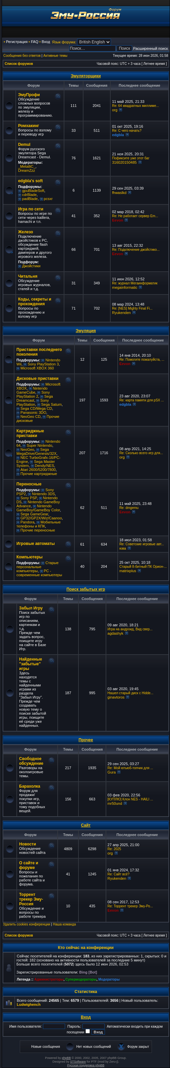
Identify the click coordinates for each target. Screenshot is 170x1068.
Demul (24, 144)
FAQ (34, 42)
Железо (25, 232)
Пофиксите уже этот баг (130, 158)
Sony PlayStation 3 (43, 364)
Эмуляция (86, 330)
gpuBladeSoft (33, 191)
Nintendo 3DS (43, 494)
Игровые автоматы (35, 543)
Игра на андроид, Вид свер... (130, 629)
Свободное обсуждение (31, 761)
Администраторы (48, 979)
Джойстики (31, 266)
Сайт (86, 825)
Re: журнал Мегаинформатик (135, 283)
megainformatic (124, 287)
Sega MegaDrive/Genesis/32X (36, 451)
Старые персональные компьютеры (37, 567)
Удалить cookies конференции (26, 924)
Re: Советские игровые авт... (141, 544)
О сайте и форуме (28, 865)
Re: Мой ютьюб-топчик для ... (130, 768)
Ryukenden (121, 313)
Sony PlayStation (32, 402)
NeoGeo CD (30, 416)
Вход (46, 42)
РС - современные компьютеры (39, 573)
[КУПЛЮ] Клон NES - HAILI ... (130, 799)
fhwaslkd (119, 193)
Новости (27, 844)
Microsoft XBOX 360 (37, 368)
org (114, 110)
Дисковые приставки (37, 378)
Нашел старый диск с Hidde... (131, 693)
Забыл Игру (31, 608)
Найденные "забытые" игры (30, 664)
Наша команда (64, 924)
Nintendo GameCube (32, 390)
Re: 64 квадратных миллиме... (135, 106)
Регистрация (16, 42)
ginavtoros (116, 697)
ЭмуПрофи (29, 94)
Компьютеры (29, 557)
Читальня (28, 276)
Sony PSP (28, 498)
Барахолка (29, 786)
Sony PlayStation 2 (33, 394)
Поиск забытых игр (85, 589)
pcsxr (48, 199)
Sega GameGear (34, 514)
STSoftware (78, 1061)
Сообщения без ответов (22, 55)
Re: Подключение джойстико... (136, 249)
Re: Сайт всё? (119, 874)
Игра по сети (30, 209)
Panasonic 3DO (33, 412)
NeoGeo (27, 449)
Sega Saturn (51, 404)
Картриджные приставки (30, 433)
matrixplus (127, 571)
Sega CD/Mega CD (36, 408)
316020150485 (124, 162)
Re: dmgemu (128, 508)
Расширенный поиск (150, 48)
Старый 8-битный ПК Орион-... (143, 566)
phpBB (66, 1058)
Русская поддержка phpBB (85, 1065)
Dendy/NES (44, 466)
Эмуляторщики (86, 76)
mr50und (115, 803)
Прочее (85, 740)
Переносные (29, 484)
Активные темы (55, 55)
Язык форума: (64, 42)
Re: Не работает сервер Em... (135, 216)
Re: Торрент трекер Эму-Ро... (130, 906)
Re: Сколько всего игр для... (141, 453)
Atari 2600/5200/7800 (38, 470)
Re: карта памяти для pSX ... (141, 400)
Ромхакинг (28, 125)
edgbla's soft (30, 181)
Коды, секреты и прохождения (34, 301)
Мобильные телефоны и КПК (38, 524)
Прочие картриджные (38, 474)
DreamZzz (26, 170)
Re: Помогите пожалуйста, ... (141, 359)
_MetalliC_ (27, 166)
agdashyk (115, 633)
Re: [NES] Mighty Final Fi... (132, 308)
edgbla (118, 135)
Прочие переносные (37, 530)
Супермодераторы (81, 979)
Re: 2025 (114, 849)
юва (122, 548)
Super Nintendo (39, 445)
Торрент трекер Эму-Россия (31, 899)
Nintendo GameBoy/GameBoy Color (38, 508)
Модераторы (108, 979)
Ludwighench (29, 1004)
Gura (112, 772)
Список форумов (19, 64)
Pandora (27, 522)
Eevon (117, 220)
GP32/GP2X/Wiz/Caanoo (41, 518)
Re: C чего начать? (126, 130)
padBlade (30, 199)
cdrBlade (29, 195)
